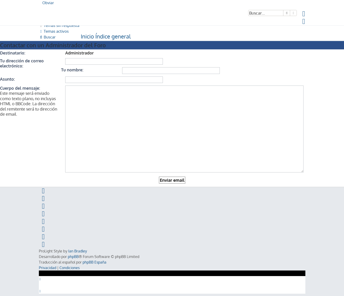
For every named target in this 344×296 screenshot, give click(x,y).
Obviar (48, 2)
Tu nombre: (72, 69)
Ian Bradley (77, 251)
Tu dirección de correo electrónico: (22, 63)
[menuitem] (304, 15)
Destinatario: (12, 52)
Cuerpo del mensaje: (20, 88)
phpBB (73, 256)
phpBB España (94, 262)
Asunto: (7, 79)
